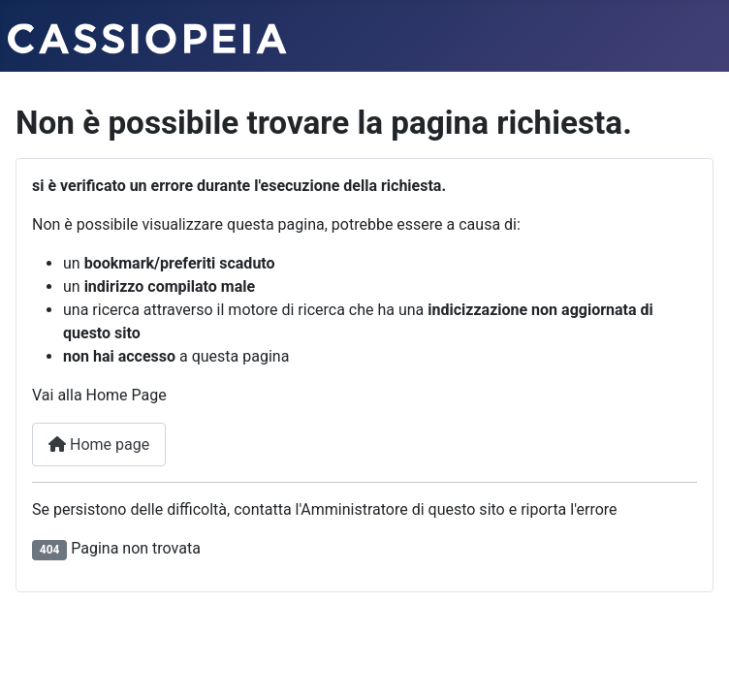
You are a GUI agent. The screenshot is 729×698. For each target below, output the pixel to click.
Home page (98, 444)
